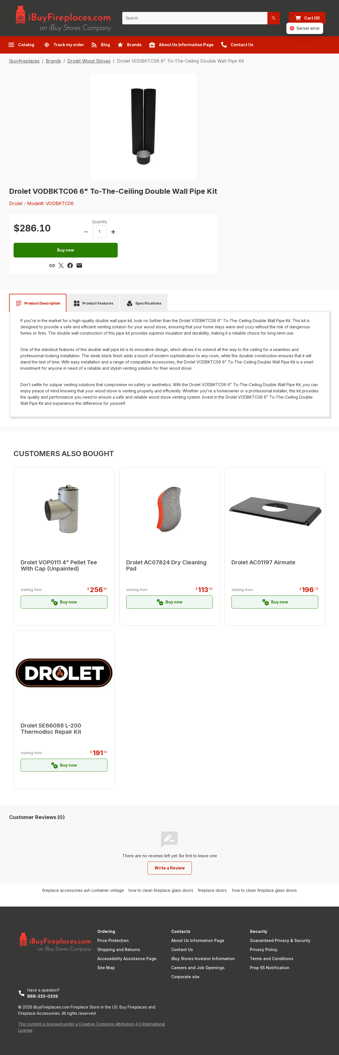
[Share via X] (61, 265)
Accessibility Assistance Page (126, 958)
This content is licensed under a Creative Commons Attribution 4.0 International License (91, 1027)
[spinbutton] (99, 232)
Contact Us (182, 949)
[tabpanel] (169, 362)
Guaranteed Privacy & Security (280, 940)
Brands (53, 61)
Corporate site (185, 976)
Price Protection (113, 940)
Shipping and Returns (118, 949)
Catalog (21, 44)
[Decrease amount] (86, 231)
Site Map (106, 967)
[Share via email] (79, 265)
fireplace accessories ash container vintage (83, 890)
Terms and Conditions (271, 958)
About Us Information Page (197, 940)
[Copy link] (52, 265)
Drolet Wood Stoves (89, 61)
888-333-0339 (42, 996)
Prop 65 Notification (269, 967)
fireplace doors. (213, 890)
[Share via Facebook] (70, 265)
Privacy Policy (263, 949)
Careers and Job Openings (198, 967)
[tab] (37, 303)
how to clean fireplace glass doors (160, 890)
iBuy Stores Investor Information (203, 958)
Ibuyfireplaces (24, 61)
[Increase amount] (113, 231)
